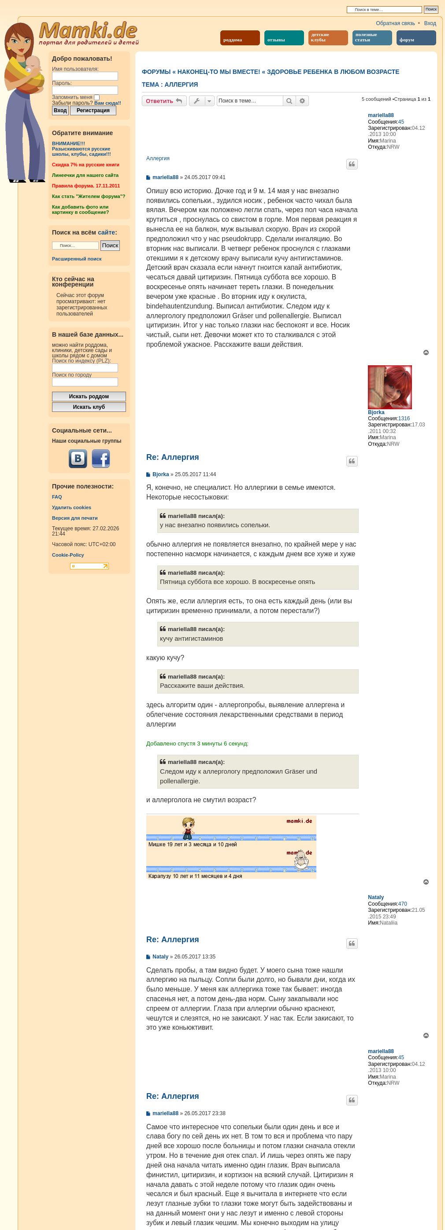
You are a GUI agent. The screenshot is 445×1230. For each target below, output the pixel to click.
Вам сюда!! (107, 103)
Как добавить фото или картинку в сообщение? (80, 209)
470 (402, 904)
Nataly (376, 897)
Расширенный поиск (76, 258)
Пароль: (62, 83)
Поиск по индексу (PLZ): (81, 361)
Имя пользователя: (75, 69)
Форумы (156, 71)
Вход (430, 23)
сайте (106, 232)
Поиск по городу (72, 375)
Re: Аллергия (172, 457)
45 (401, 122)
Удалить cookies (71, 507)
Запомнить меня (76, 97)
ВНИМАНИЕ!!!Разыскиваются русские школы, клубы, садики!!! (81, 149)
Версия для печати (75, 518)
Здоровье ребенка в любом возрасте (333, 71)
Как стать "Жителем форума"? (89, 196)
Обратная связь (395, 23)
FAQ (57, 496)
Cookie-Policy (68, 555)
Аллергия (181, 84)
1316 (404, 418)
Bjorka (376, 412)
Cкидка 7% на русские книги (85, 164)
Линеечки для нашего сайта (85, 175)
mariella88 (381, 115)
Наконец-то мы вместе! (219, 71)
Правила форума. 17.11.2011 (86, 185)
